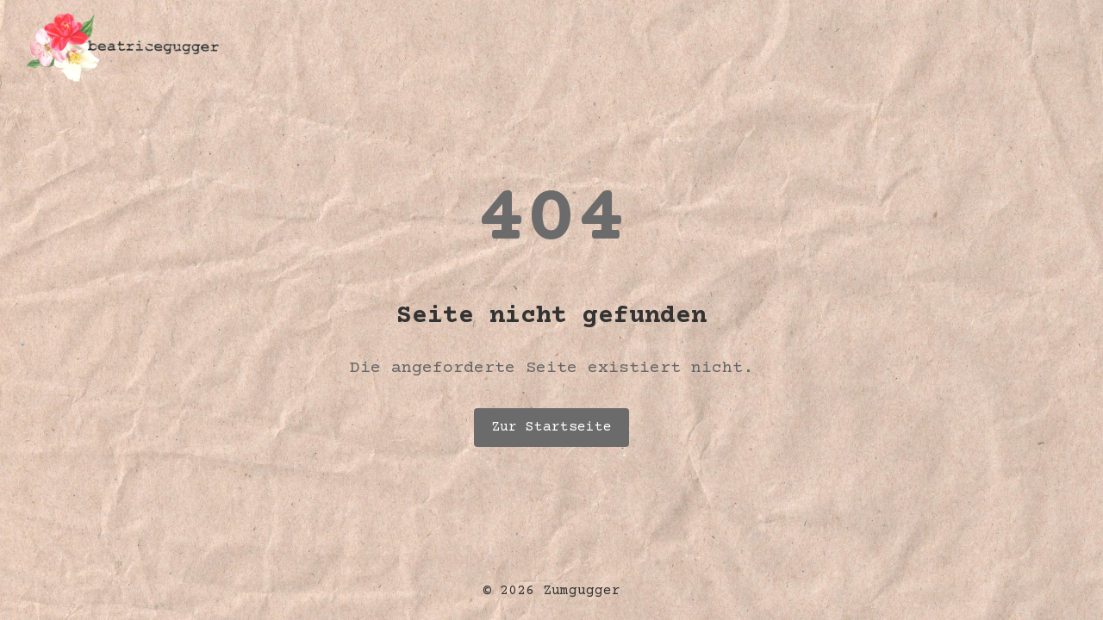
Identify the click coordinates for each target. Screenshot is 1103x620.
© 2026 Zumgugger (551, 590)
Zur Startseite (551, 427)
